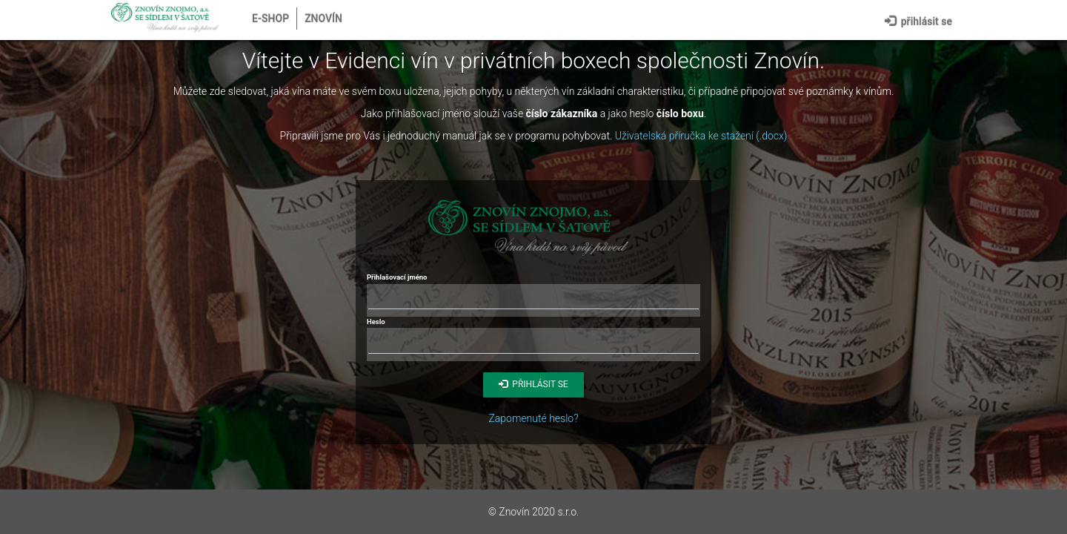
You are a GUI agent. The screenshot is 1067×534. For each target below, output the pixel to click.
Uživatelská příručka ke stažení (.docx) (701, 136)
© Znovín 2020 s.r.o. (533, 512)
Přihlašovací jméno (397, 277)
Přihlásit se (918, 19)
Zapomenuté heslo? (533, 418)
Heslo (376, 321)
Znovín (323, 18)
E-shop (270, 18)
